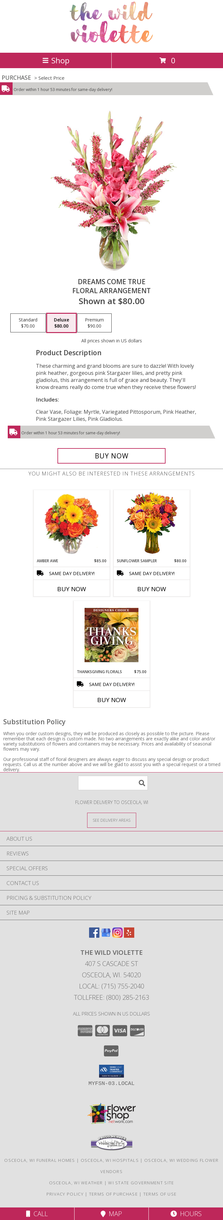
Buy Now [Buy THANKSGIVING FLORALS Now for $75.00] (111, 700)
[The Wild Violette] (111, 43)
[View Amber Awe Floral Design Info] (71, 524)
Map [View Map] (111, 1213)
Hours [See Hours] (186, 1213)
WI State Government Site (141, 1183)
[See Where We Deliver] (111, 820)
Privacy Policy (65, 1194)
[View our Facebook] (94, 935)
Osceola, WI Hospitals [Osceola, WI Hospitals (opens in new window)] (110, 1160)
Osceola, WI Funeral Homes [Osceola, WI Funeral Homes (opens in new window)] (39, 1160)
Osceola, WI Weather (76, 1183)
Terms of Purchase (113, 1194)
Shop (55, 60)
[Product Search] (113, 783)
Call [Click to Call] (37, 1213)
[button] (111, 1071)
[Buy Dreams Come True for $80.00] (111, 456)
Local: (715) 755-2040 (111, 986)
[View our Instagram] (117, 935)
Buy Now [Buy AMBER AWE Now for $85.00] (71, 589)
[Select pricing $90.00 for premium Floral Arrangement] (94, 323)
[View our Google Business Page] (106, 935)
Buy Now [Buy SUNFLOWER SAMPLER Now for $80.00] (151, 589)
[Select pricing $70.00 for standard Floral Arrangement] (28, 323)
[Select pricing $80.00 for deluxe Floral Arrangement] (61, 323)
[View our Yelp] (129, 935)
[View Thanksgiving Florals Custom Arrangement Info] (111, 634)
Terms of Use (160, 1194)
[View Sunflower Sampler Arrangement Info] (151, 524)
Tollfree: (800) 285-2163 (111, 997)
